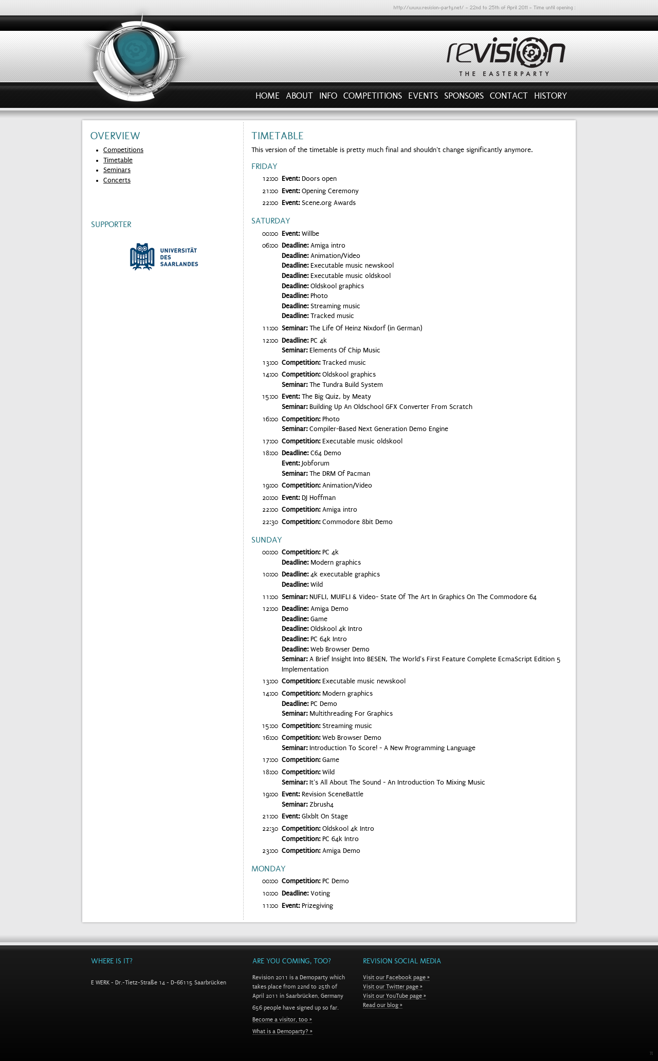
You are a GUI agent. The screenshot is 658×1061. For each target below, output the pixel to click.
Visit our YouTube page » (394, 996)
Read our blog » (383, 1005)
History (550, 98)
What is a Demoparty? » (282, 1031)
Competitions (372, 98)
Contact (509, 98)
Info (328, 98)
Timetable (118, 160)
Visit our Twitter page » (393, 986)
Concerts (117, 180)
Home (267, 98)
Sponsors (464, 98)
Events (423, 98)
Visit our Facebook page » (396, 977)
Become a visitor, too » (282, 1019)
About (299, 98)
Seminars (117, 170)
